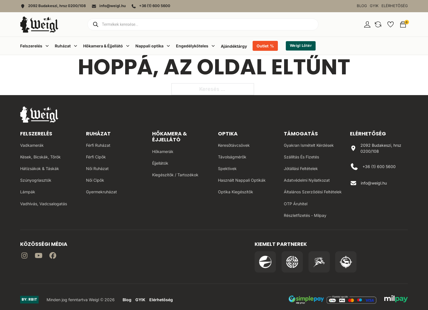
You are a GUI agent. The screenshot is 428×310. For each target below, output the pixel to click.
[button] (378, 24)
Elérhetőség (394, 6)
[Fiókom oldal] (367, 24)
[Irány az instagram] (24, 256)
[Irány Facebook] (53, 256)
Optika (228, 133)
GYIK (374, 6)
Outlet (262, 45)
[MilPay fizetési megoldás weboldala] (396, 299)
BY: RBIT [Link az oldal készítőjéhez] (29, 299)
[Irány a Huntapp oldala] (345, 262)
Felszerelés (36, 133)
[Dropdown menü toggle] (47, 46)
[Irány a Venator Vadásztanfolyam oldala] (319, 262)
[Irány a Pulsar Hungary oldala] (265, 262)
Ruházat (98, 133)
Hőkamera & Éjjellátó (169, 136)
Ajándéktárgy (234, 46)
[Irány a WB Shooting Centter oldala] (292, 262)
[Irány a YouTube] (38, 256)
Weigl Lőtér (301, 45)
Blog (362, 6)
